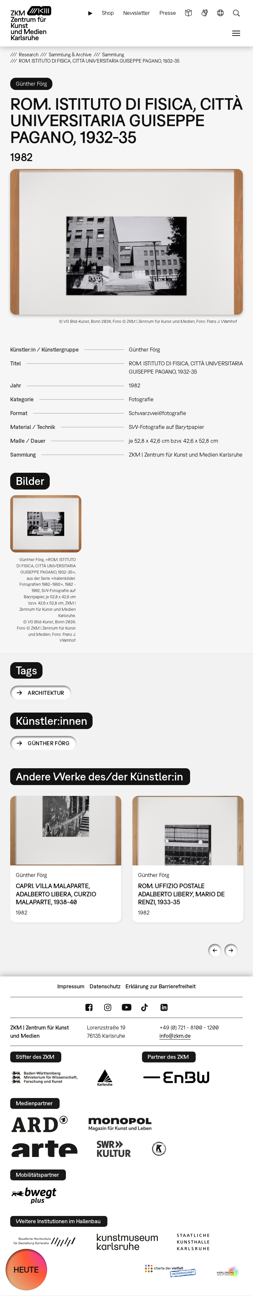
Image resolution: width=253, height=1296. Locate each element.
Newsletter (136, 13)
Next (231, 950)
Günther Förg (49, 743)
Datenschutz (105, 986)
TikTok (145, 1007)
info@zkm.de (175, 1035)
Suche (236, 13)
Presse (167, 13)
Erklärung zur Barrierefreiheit (161, 986)
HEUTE (26, 1269)
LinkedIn (164, 1007)
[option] (48, 571)
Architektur (46, 693)
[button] (126, 242)
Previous (214, 950)
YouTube (126, 1007)
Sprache (220, 13)
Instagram (107, 1007)
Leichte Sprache (188, 13)
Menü (236, 33)
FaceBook (89, 1007)
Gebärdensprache (204, 13)
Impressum (70, 986)
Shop (108, 13)
